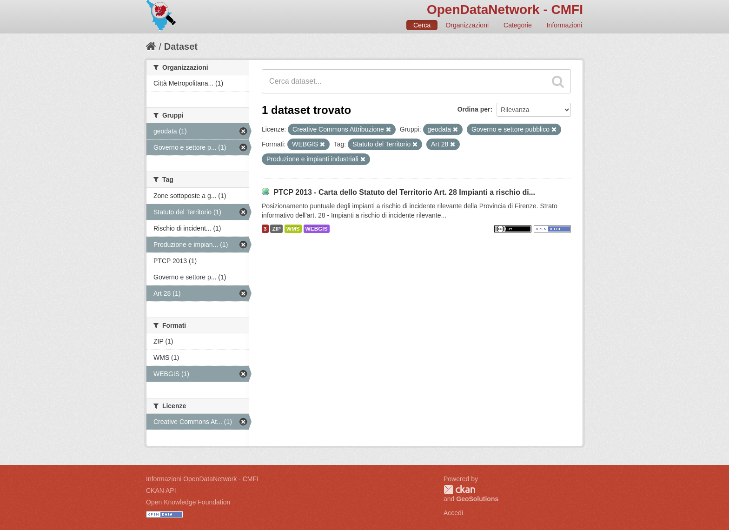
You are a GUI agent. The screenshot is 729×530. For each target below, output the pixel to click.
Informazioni (564, 25)
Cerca (422, 25)
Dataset (181, 46)
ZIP (276, 228)
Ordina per (473, 109)
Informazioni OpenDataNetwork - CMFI (202, 479)
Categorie (518, 25)
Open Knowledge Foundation (188, 502)
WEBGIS (316, 228)
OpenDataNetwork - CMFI (505, 9)
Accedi (453, 513)
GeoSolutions (477, 499)
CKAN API (161, 490)
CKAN (459, 489)
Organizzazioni (467, 25)
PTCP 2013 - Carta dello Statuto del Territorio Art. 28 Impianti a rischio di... (404, 192)
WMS (293, 228)
